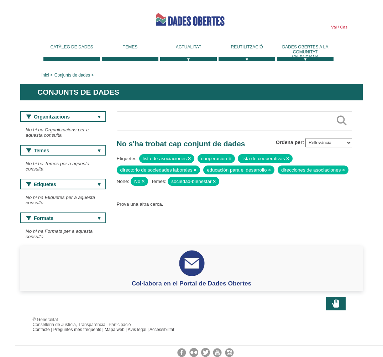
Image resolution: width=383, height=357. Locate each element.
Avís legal (137, 329)
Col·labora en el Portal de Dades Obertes (192, 283)
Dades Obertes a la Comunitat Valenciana (305, 51)
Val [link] (334, 27)
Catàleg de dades (72, 46)
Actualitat (188, 46)
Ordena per (289, 142)
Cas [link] (343, 27)
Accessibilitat (161, 329)
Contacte (41, 329)
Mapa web (115, 329)
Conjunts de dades (72, 75)
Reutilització (247, 46)
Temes (130, 46)
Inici (45, 75)
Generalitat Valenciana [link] (73, 22)
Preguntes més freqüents (77, 329)
